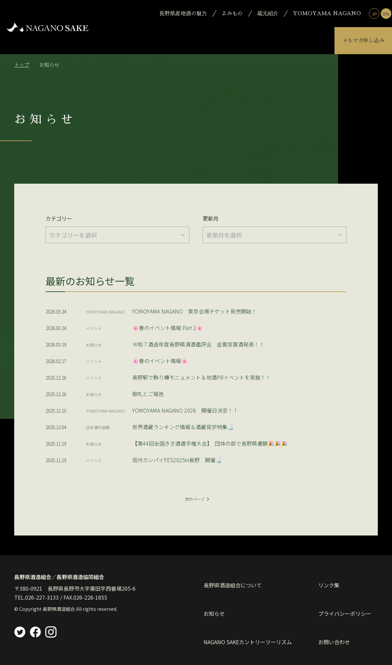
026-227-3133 (42, 606)
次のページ (197, 503)
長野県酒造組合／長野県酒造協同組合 (59, 586)
